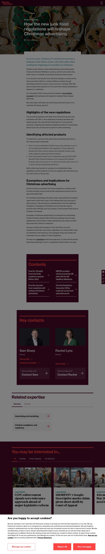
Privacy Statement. (45, 540)
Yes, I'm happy (84, 549)
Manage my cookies (21, 549)
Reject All (62, 549)
